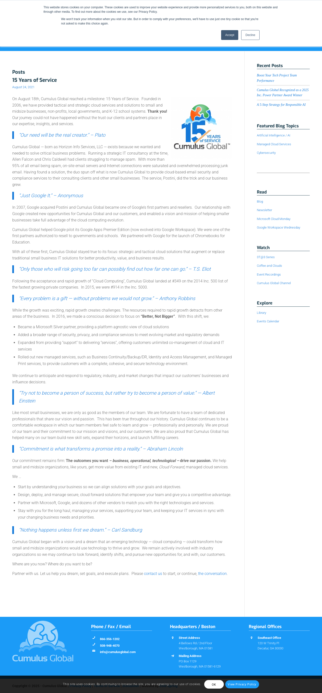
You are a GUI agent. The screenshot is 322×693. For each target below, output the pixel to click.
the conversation (212, 573)
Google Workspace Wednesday (278, 227)
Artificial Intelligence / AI (273, 135)
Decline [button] (250, 35)
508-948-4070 (109, 645)
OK (214, 684)
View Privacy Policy (242, 684)
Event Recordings (269, 274)
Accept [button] (229, 35)
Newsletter (264, 210)
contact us (153, 573)
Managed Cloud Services (274, 144)
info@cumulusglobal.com (118, 652)
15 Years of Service (34, 80)
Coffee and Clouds (269, 265)
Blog (260, 201)
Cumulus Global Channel (274, 283)
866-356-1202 (109, 639)
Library (261, 313)
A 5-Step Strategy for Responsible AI (281, 105)
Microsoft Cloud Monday (273, 219)
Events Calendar (268, 321)
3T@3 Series (266, 257)
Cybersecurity (266, 153)
